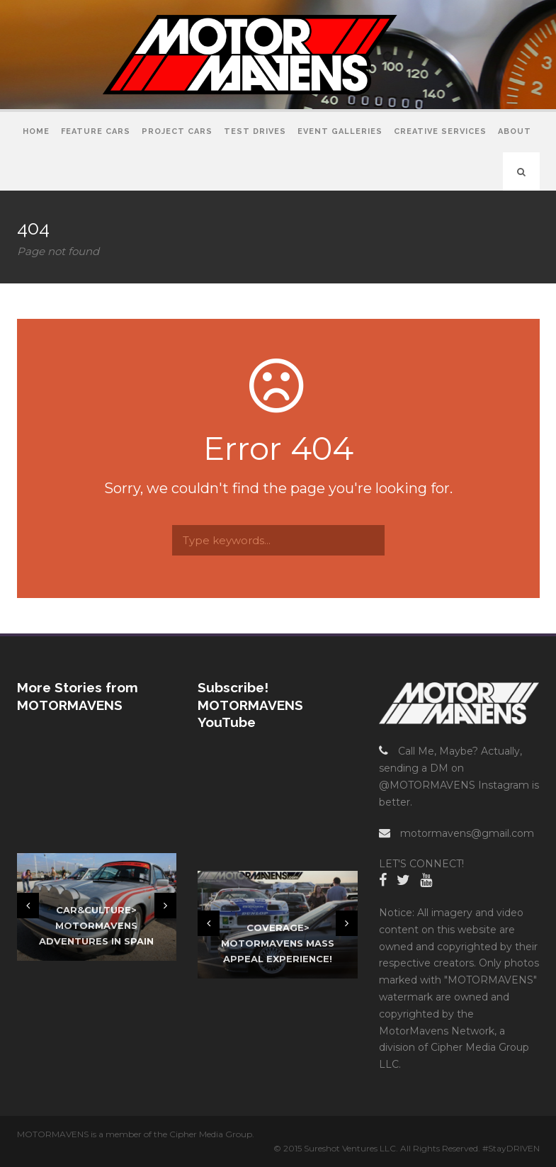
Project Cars (177, 131)
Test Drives (255, 131)
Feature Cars (95, 131)
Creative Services (440, 131)
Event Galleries (339, 131)
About (514, 131)
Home (36, 131)
